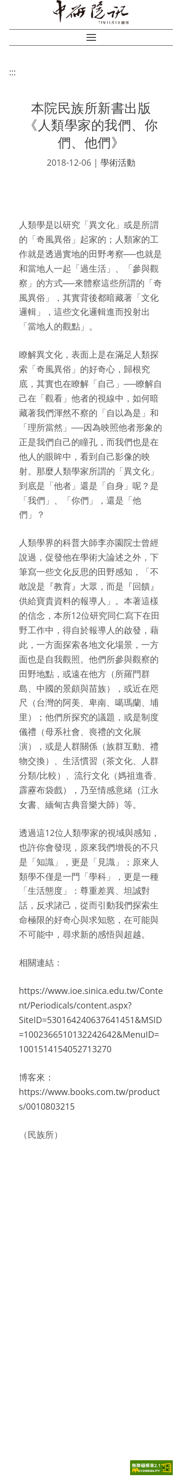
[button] (91, 37)
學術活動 (117, 162)
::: (12, 72)
